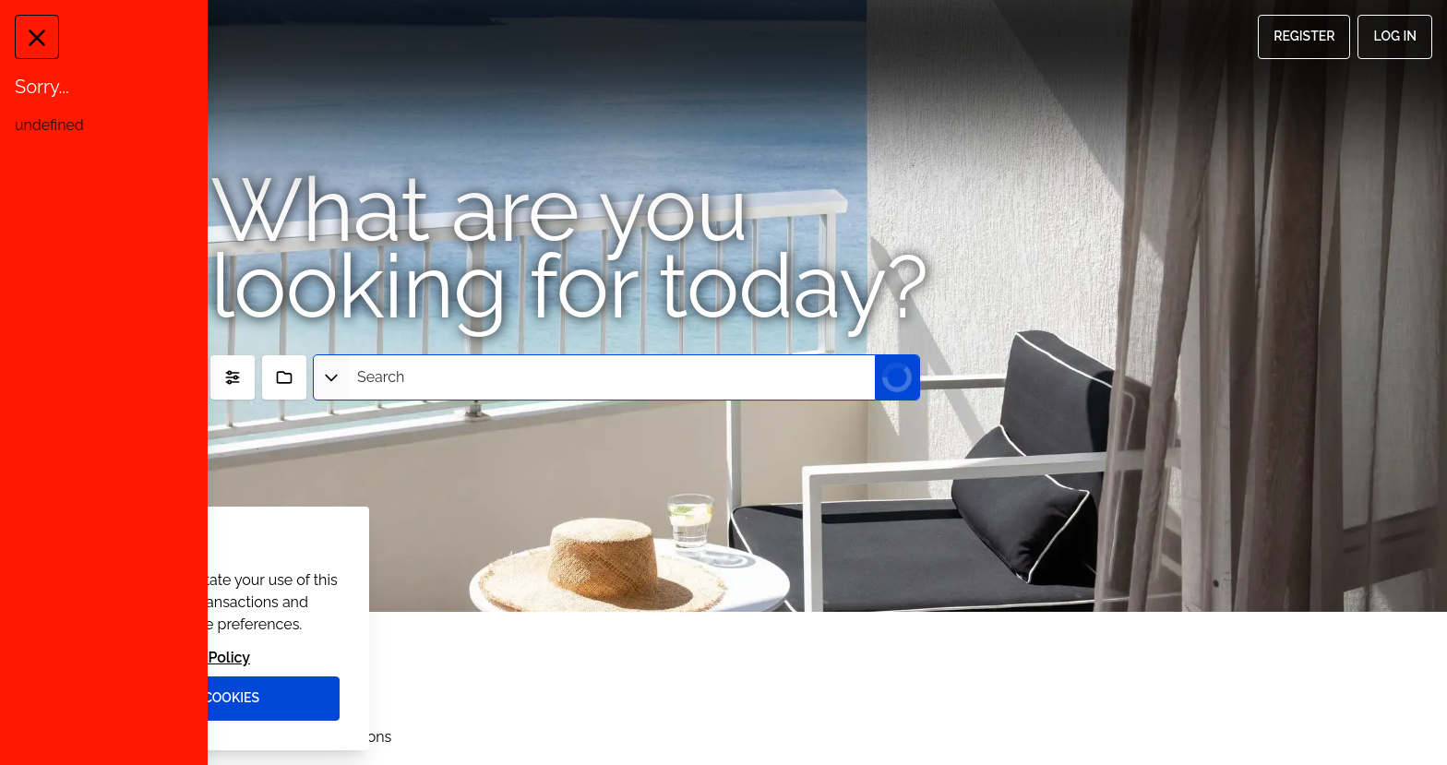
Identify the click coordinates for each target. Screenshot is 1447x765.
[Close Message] (31, 37)
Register (1304, 36)
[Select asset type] (331, 377)
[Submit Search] (897, 377)
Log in (1395, 36)
